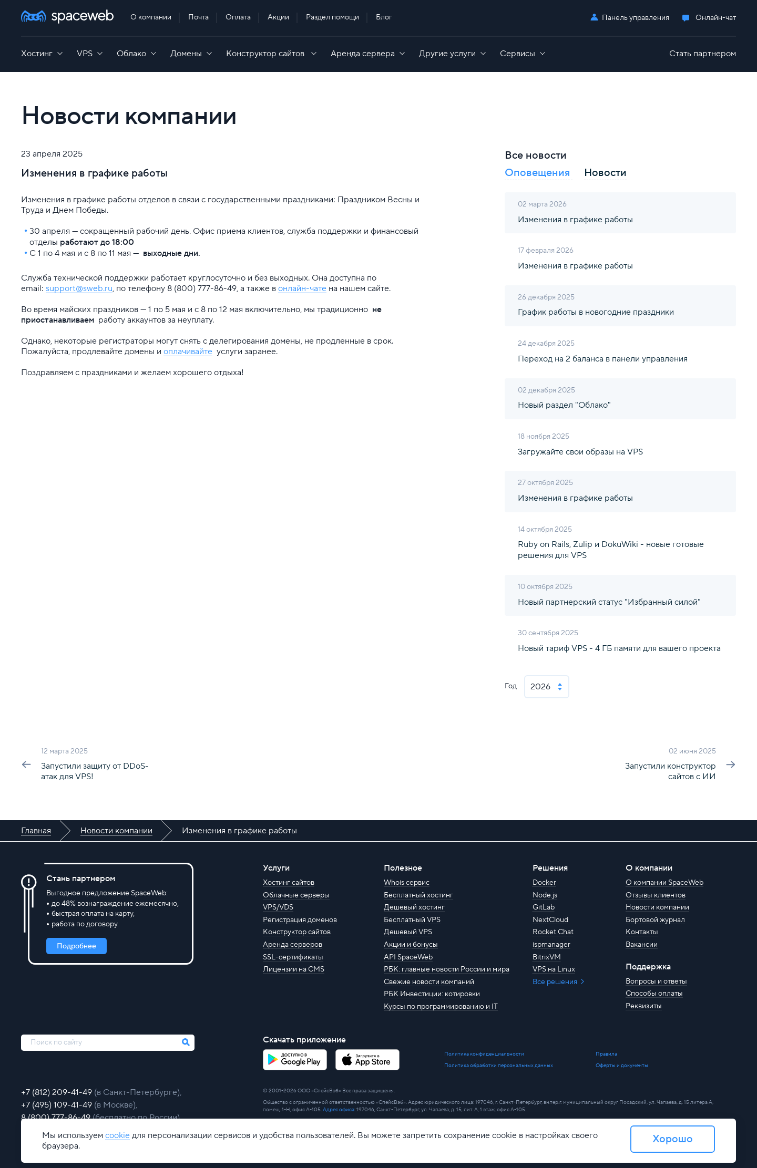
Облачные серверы (296, 895)
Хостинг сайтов (288, 882)
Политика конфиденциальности (484, 1053)
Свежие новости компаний (429, 982)
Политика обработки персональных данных (498, 1065)
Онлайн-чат (715, 18)
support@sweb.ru (79, 288)
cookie (117, 1135)
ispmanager (551, 944)
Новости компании (657, 907)
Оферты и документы (622, 1065)
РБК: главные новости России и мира (446, 969)
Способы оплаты (654, 993)
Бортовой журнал (655, 920)
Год (511, 686)
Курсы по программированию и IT (441, 1006)
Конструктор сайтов (297, 932)
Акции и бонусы (411, 944)
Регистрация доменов (300, 920)
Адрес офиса (338, 1109)
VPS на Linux (554, 969)
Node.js (545, 895)
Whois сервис (406, 882)
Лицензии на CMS (293, 969)
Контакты (642, 932)
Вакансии (642, 944)
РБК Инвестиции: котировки (432, 994)
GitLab (544, 907)
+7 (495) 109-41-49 (57, 1105)
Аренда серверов (292, 944)
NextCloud (550, 920)
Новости (605, 173)
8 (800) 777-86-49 (57, 1117)
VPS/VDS (278, 907)
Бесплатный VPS (412, 920)
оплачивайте (187, 351)
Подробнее (76, 946)
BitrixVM (547, 957)
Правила (606, 1053)
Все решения (556, 982)
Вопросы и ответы (656, 981)
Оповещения (538, 173)
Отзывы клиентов (656, 895)
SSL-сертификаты (293, 957)
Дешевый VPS (408, 932)
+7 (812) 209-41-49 (57, 1092)
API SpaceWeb (408, 957)
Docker (544, 882)
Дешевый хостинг (414, 907)
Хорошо (672, 1139)
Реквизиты (644, 1006)
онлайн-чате (302, 288)
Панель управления (635, 18)
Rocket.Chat (553, 932)
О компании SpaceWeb (664, 882)
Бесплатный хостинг (418, 895)
